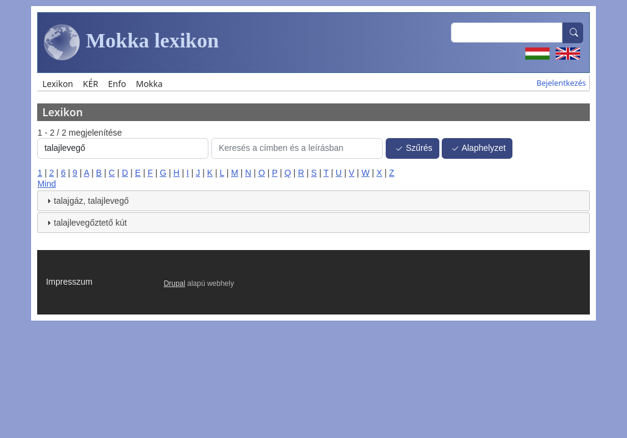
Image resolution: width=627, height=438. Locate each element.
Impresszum (69, 282)
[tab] (313, 200)
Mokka (149, 83)
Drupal (174, 283)
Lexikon (57, 83)
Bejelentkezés (561, 83)
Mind (46, 184)
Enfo (117, 83)
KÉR (90, 83)
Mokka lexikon (131, 42)
